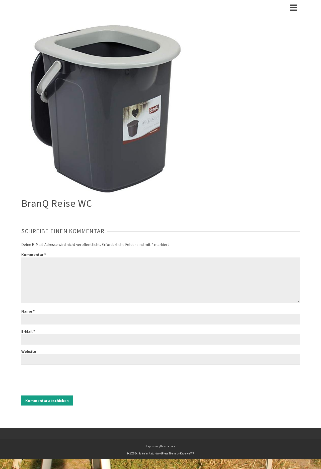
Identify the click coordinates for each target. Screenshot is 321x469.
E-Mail (28, 331)
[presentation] (59, 380)
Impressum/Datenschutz (160, 446)
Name (28, 311)
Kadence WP (187, 453)
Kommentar (33, 254)
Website (28, 351)
